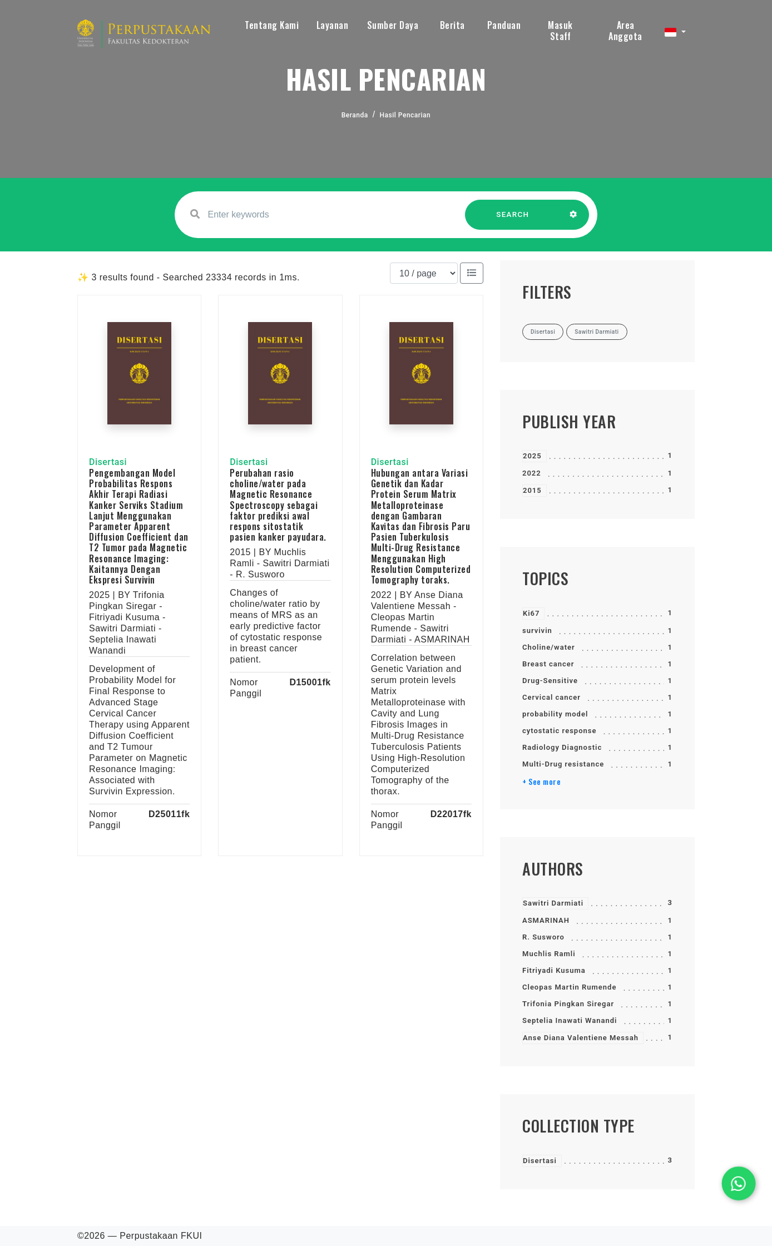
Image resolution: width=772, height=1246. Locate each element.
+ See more (541, 781)
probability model (555, 714)
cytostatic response (559, 730)
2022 (531, 473)
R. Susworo (543, 937)
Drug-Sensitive (550, 680)
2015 (532, 490)
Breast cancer (548, 664)
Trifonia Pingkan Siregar (568, 1004)
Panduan (504, 25)
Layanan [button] (332, 25)
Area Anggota (625, 30)
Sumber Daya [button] (393, 25)
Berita (452, 25)
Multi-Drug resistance (563, 764)
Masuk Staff (560, 30)
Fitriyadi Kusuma (554, 970)
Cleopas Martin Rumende (569, 987)
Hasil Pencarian (405, 115)
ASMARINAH (546, 920)
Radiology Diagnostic (562, 747)
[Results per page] (424, 273)
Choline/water (548, 647)
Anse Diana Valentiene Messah (581, 1038)
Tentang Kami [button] (272, 25)
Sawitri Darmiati (553, 903)
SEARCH (513, 220)
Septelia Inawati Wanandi (569, 1020)
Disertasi (540, 1160)
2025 (532, 456)
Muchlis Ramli (549, 954)
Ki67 (531, 613)
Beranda (355, 115)
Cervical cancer (551, 697)
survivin (537, 630)
